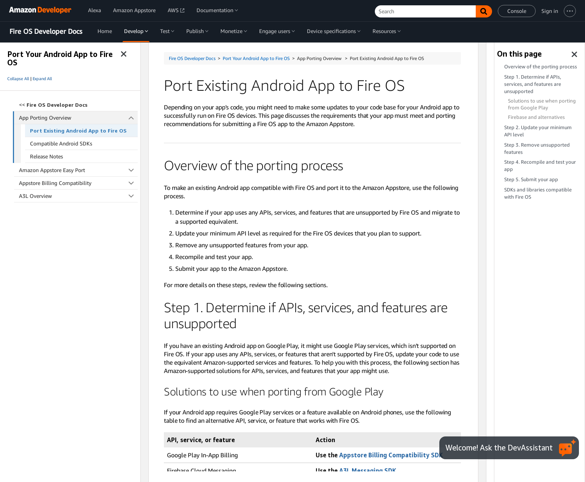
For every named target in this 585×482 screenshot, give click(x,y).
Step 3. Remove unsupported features (537, 148)
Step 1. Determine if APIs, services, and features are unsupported (532, 84)
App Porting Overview (78, 117)
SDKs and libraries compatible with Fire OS (538, 193)
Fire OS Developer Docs (45, 31)
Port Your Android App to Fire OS (256, 58)
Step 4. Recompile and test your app (540, 165)
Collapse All (18, 78)
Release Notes (46, 156)
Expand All (42, 78)
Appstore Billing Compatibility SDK (391, 455)
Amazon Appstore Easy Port (78, 170)
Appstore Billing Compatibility (78, 182)
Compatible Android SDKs (61, 143)
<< (53, 104)
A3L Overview (78, 195)
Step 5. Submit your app (531, 179)
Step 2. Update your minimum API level (538, 131)
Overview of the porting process (540, 67)
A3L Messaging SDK (367, 470)
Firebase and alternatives (536, 117)
